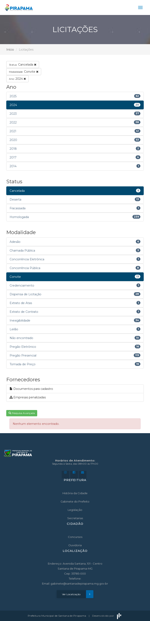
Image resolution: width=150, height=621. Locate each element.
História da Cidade (75, 493)
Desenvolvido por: (107, 615)
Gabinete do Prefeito (75, 501)
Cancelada (22, 64)
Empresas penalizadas (28, 397)
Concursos (75, 537)
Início (10, 49)
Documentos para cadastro (31, 389)
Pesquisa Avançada (22, 413)
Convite (23, 72)
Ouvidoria (75, 545)
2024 (17, 79)
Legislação (75, 509)
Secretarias (75, 518)
